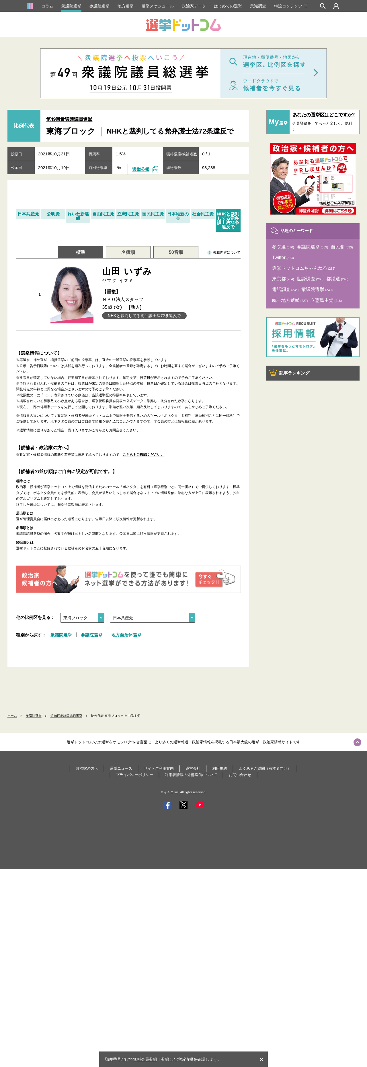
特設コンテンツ (291, 6)
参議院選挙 (99, 6)
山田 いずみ (169, 275)
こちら (97, 430)
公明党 (53, 213)
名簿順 (128, 252)
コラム (47, 6)
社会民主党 (203, 213)
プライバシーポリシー (134, 775)
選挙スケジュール (158, 6)
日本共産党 (28, 213)
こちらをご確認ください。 (143, 455)
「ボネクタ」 (171, 416)
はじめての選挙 (228, 6)
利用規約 (219, 768)
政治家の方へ (87, 768)
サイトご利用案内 (159, 768)
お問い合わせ (240, 775)
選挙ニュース (121, 768)
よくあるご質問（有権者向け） (265, 768)
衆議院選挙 (71, 6)
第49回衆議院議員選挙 (69, 119)
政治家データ (194, 6)
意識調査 (258, 6)
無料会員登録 (145, 1059)
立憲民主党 (128, 213)
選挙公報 (140, 169)
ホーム (12, 715)
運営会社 (193, 768)
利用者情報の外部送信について (191, 775)
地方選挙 (126, 6)
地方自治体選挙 (126, 634)
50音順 (176, 252)
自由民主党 (103, 213)
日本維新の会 (178, 216)
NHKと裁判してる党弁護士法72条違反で (228, 220)
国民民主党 (153, 213)
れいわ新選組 (78, 216)
